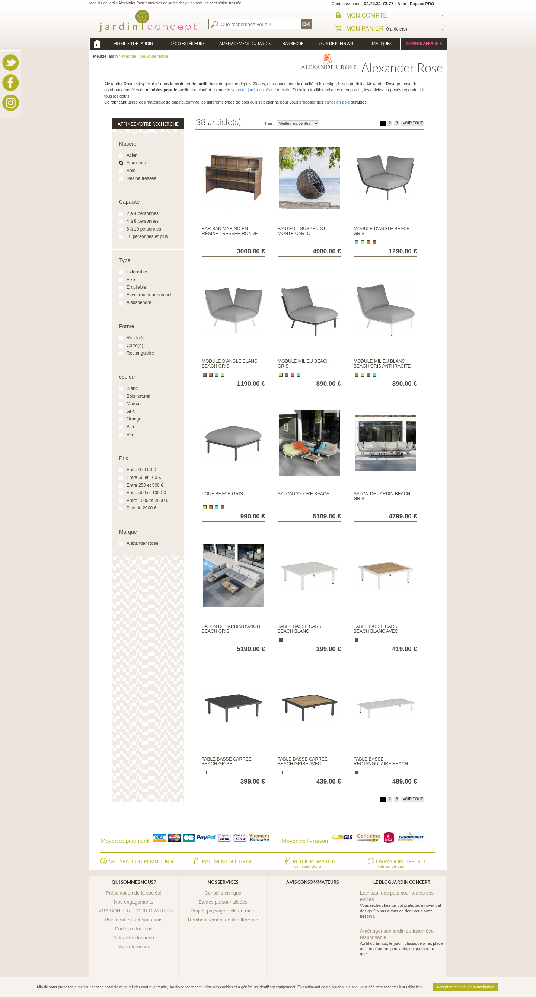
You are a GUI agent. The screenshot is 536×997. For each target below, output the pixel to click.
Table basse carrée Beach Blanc (303, 629)
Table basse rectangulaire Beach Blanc (381, 763)
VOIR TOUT (413, 123)
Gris (131, 411)
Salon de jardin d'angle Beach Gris (232, 629)
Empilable (136, 287)
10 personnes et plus (147, 236)
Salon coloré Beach (303, 493)
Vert (130, 434)
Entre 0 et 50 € (141, 469)
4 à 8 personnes (143, 221)
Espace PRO (422, 3)
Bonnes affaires (424, 43)
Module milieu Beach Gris (303, 364)
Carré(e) (135, 345)
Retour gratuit (314, 864)
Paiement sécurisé (227, 861)
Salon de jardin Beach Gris (382, 496)
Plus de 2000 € (141, 508)
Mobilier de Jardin (133, 43)
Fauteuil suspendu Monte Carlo (301, 231)
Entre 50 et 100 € (144, 477)
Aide (401, 3)
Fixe (131, 279)
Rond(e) (135, 337)
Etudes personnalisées (223, 902)
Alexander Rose (142, 543)
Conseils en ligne (222, 893)
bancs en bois (337, 102)
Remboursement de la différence (223, 920)
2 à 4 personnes (143, 213)
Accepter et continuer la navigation (465, 987)
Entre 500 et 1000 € (146, 492)
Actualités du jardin (133, 937)
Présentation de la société (134, 893)
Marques (382, 43)
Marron (134, 403)
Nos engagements (133, 902)
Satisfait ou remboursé (142, 861)
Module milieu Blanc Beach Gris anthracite (382, 364)
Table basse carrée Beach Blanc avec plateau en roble (378, 631)
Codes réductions (133, 928)
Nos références (133, 946)
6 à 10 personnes (144, 229)
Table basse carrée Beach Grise (227, 761)
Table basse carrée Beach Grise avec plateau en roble (303, 763)
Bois (131, 170)
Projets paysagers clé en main (223, 911)
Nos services (223, 882)
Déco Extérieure (187, 43)
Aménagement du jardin (245, 43)
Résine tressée (141, 178)
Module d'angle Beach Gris (382, 231)
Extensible (137, 271)
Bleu (131, 426)
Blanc (132, 388)
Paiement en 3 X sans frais (133, 920)
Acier (132, 155)
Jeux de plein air (336, 43)
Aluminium (137, 162)
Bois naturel (138, 396)
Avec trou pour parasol (149, 295)
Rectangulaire (140, 353)
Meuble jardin (97, 44)
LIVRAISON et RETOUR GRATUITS (134, 911)
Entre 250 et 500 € (145, 485)
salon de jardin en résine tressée (260, 90)
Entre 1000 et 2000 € (147, 500)
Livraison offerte (401, 864)
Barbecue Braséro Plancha (293, 45)
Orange (134, 419)
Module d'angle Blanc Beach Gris (230, 364)
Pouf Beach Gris (222, 493)
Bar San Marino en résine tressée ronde (230, 231)
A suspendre (139, 302)
